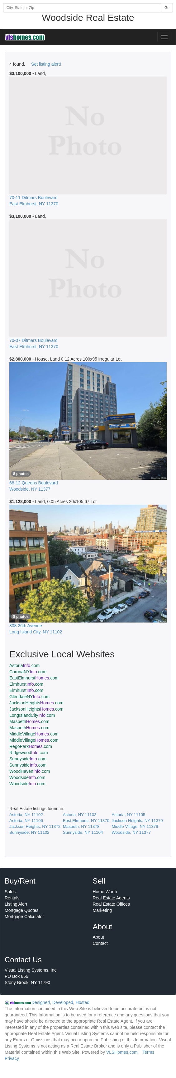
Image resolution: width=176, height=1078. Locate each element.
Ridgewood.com (28, 752)
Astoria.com (24, 665)
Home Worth (105, 891)
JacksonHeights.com (36, 702)
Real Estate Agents (111, 897)
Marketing (102, 910)
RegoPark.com (30, 746)
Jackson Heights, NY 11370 (137, 820)
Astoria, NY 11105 (128, 814)
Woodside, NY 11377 (131, 832)
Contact (100, 943)
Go (166, 8)
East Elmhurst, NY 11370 (86, 820)
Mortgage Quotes (21, 910)
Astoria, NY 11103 (80, 814)
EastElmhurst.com (34, 677)
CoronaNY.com (27, 671)
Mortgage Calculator (24, 916)
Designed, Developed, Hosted (60, 1002)
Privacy (12, 1058)
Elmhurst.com (26, 684)
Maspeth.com (29, 721)
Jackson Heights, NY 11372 (34, 826)
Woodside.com (27, 777)
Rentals (12, 897)
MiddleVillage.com (34, 733)
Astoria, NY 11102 (26, 814)
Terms (148, 1052)
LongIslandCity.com (32, 715)
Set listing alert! (46, 64)
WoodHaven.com (29, 771)
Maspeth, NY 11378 (81, 826)
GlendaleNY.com (29, 696)
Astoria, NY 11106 (26, 820)
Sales (10, 891)
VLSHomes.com (122, 1052)
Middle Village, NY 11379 (135, 826)
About (98, 937)
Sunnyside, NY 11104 (83, 832)
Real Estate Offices (111, 904)
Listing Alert (16, 904)
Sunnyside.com (27, 758)
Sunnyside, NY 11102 (29, 832)
